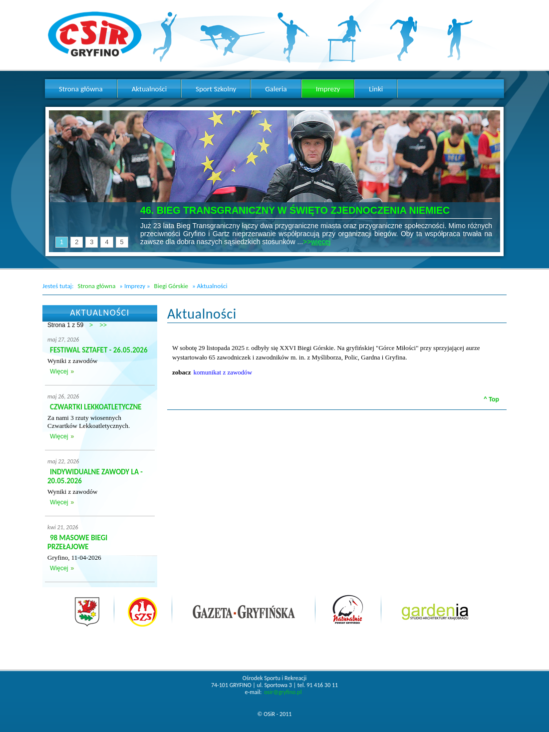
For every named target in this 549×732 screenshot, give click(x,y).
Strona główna (96, 286)
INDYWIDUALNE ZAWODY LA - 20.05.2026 (95, 476)
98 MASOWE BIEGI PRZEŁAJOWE (77, 542)
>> (103, 325)
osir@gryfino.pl (282, 692)
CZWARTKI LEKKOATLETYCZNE (96, 406)
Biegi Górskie (171, 286)
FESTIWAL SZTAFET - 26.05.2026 (99, 350)
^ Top (491, 399)
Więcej (59, 371)
